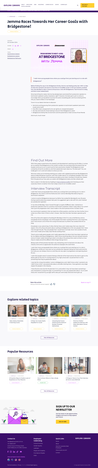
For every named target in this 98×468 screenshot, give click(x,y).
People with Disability (39, 450)
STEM (35, 455)
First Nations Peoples (39, 453)
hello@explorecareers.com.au (15, 441)
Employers (29, 4)
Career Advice (49, 4)
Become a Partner (85, 5)
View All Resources (49, 337)
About (23, 4)
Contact (58, 452)
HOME (8, 10)
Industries (41, 4)
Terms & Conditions (12, 465)
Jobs (35, 4)
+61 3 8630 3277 (11, 443)
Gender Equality (38, 445)
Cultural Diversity (38, 443)
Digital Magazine (25, 6)
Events (57, 4)
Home (57, 441)
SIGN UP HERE (62, 421)
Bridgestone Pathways (14, 58)
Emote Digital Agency (32, 465)
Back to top (86, 282)
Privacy (19, 465)
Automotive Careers (13, 54)
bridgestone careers (13, 56)
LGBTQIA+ (36, 448)
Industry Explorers (14, 31)
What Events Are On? (61, 450)
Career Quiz (64, 4)
